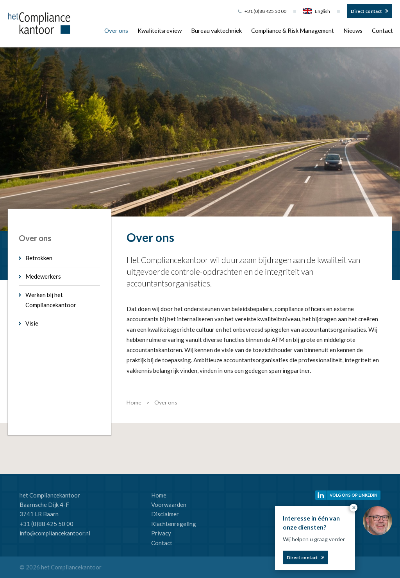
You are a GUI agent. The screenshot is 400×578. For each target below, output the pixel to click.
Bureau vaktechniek (216, 30)
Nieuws (352, 30)
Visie (31, 323)
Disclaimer (165, 513)
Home (158, 495)
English (316, 11)
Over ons (116, 30)
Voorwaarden (168, 504)
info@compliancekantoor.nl (55, 533)
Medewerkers (43, 276)
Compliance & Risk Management (292, 30)
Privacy (161, 533)
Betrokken (38, 257)
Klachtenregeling (173, 523)
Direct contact (366, 11)
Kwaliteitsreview (160, 30)
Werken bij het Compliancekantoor (50, 299)
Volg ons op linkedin (353, 495)
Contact (382, 30)
